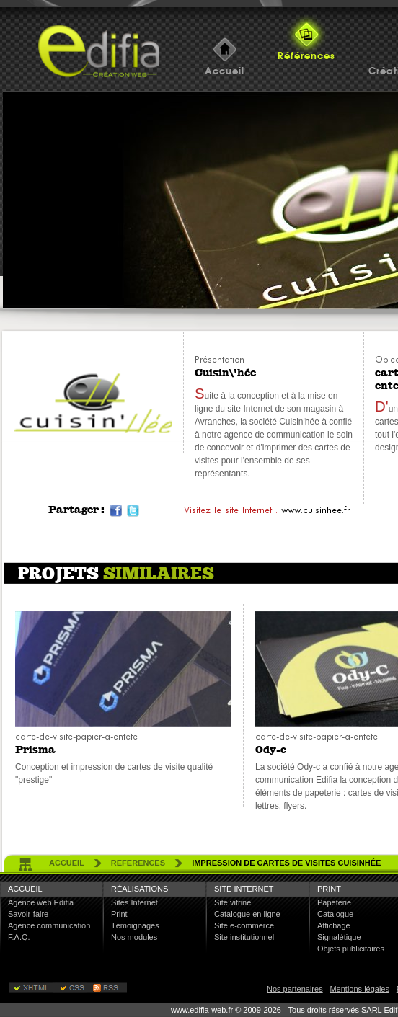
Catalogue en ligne (247, 914)
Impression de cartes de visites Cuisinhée (286, 862)
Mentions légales (359, 989)
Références (306, 56)
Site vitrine (232, 902)
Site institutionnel (244, 937)
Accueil (224, 71)
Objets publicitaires (350, 948)
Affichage (333, 925)
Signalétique (339, 937)
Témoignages (135, 925)
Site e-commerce (244, 925)
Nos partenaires (295, 989)
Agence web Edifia (41, 902)
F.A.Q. (19, 937)
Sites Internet (134, 902)
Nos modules (134, 937)
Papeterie (334, 902)
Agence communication (49, 925)
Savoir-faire (28, 914)
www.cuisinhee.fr (315, 510)
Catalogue (335, 914)
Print (119, 914)
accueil (66, 862)
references (138, 862)
